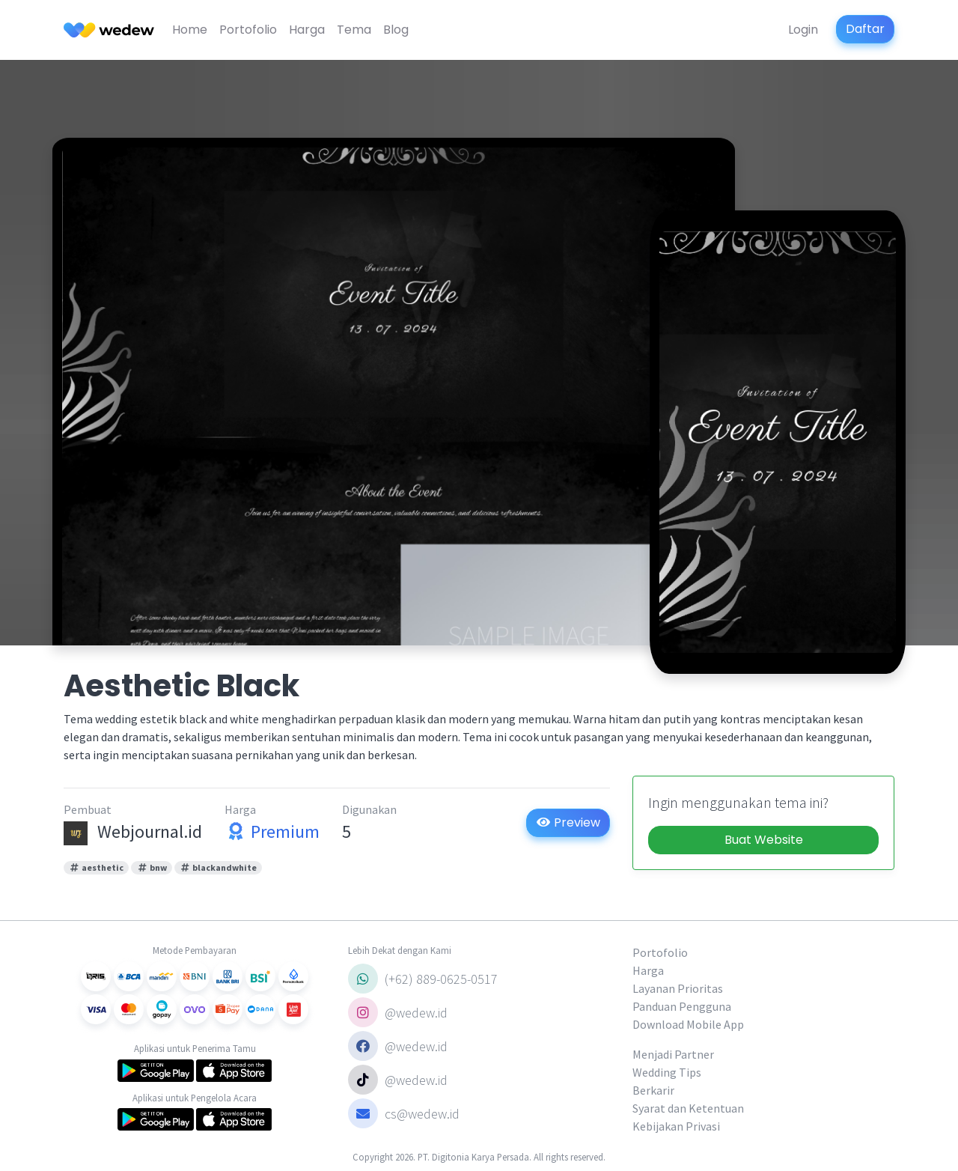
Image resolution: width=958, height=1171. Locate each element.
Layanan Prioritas (677, 988)
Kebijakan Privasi (676, 1126)
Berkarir (653, 1090)
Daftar (865, 28)
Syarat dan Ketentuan (688, 1108)
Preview (568, 822)
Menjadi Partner (673, 1054)
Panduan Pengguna (681, 1006)
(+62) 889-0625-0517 (423, 979)
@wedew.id (398, 1012)
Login (803, 29)
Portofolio (248, 29)
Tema (354, 29)
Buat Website (763, 839)
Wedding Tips (666, 1072)
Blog (396, 29)
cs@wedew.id (404, 1113)
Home (189, 29)
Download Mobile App (688, 1024)
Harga (307, 29)
